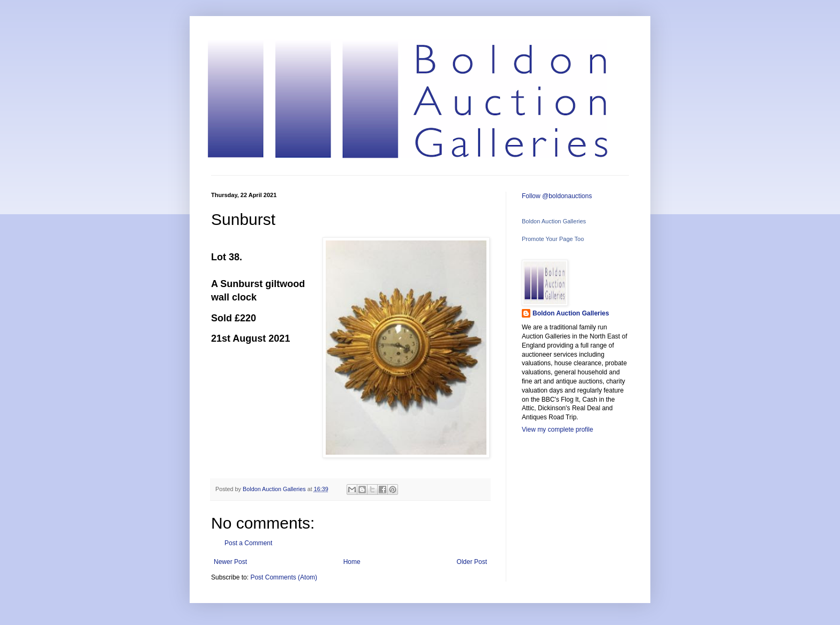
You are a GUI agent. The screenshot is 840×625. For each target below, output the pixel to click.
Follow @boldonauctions (557, 196)
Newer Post (230, 562)
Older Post (471, 562)
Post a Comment (248, 543)
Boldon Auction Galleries (554, 221)
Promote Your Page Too (553, 239)
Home (352, 562)
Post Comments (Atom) (283, 577)
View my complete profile (557, 429)
